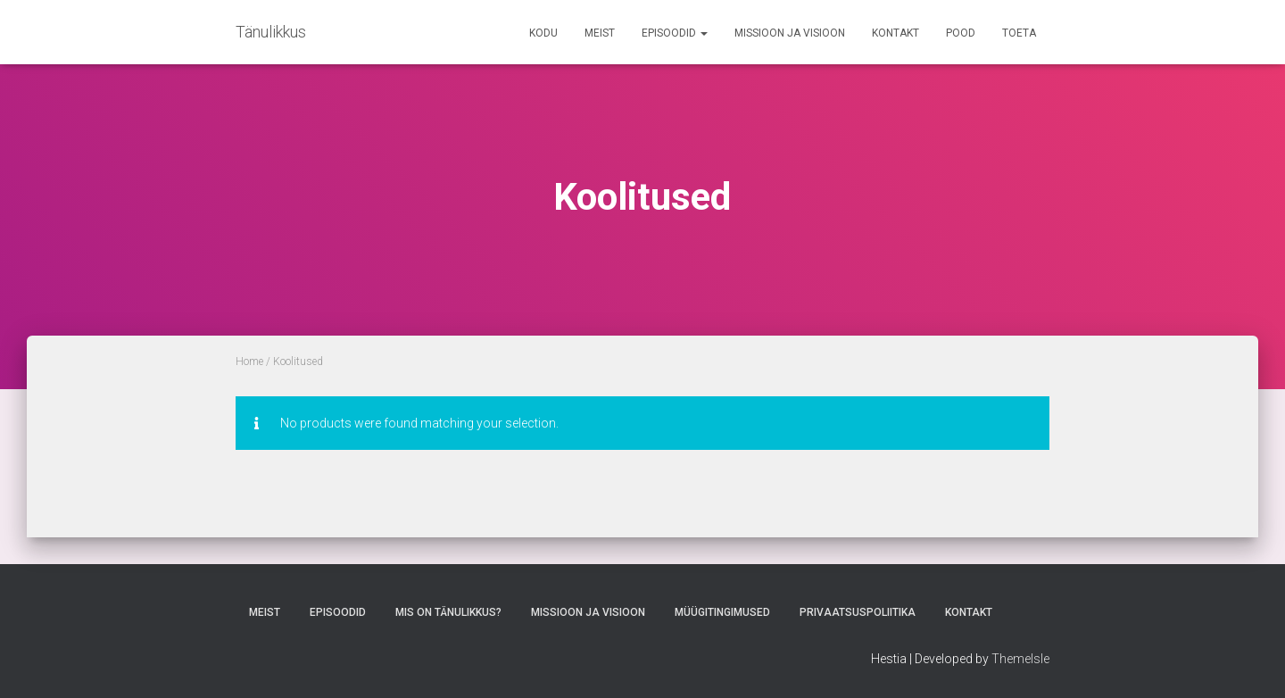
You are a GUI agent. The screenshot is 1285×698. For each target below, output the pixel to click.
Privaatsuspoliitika (858, 612)
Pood (960, 33)
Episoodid (675, 33)
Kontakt (895, 33)
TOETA (1019, 33)
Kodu (543, 33)
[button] (703, 33)
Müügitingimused (722, 612)
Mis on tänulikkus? (448, 612)
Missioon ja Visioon (789, 33)
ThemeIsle (1020, 659)
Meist (599, 33)
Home (249, 361)
